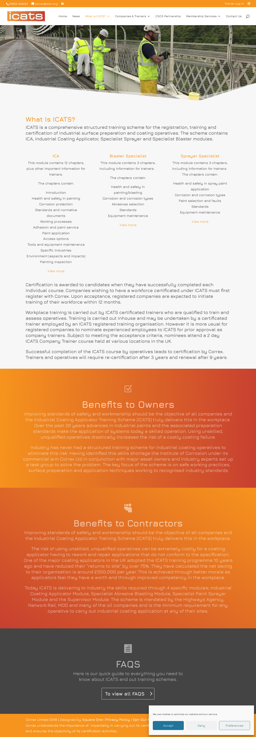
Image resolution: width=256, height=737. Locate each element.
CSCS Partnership (168, 16)
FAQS (128, 663)
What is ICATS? (95, 16)
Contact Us (234, 16)
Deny (201, 725)
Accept (168, 725)
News (76, 16)
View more (56, 271)
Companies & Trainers (130, 16)
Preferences (234, 725)
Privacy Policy (117, 720)
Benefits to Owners (128, 404)
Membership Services (201, 16)
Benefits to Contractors (128, 523)
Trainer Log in (234, 3)
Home (63, 16)
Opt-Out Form (144, 720)
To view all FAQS (125, 693)
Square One (92, 720)
